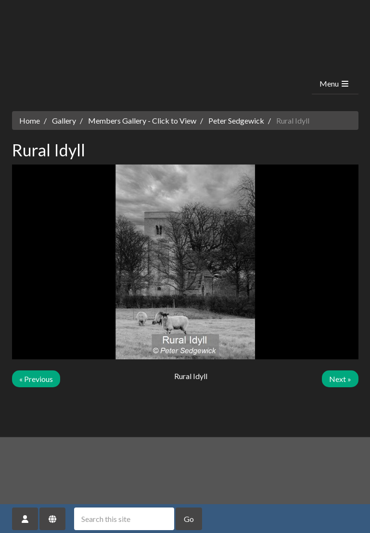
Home (29, 120)
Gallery (64, 120)
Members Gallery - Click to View (142, 120)
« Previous (36, 378)
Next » (340, 378)
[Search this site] (124, 519)
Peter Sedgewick (236, 120)
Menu (334, 83)
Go (189, 518)
